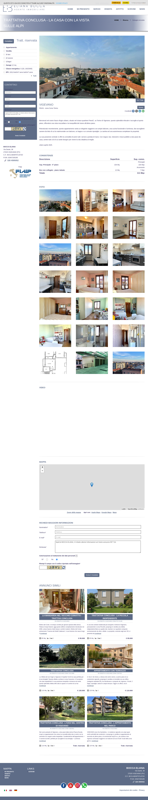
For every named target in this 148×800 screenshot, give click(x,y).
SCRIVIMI (132, 9)
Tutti (34, 76)
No (52, 559)
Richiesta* (42, 547)
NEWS (142, 9)
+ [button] (42, 467)
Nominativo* (43, 527)
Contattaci (9, 41)
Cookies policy (62, 3)
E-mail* (41, 538)
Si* (43, 559)
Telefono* (42, 532)
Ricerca (125, 20)
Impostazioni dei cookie (129, 790)
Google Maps (106, 512)
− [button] (42, 471)
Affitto (120, 9)
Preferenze (116, 3)
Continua (43, 633)
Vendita (108, 9)
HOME (70, 9)
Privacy (142, 790)
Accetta (125, 3)
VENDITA (7, 774)
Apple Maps (95, 512)
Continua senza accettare (138, 3)
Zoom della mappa (74, 512)
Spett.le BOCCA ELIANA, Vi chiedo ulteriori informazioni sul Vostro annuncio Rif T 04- (98, 547)
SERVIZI (96, 9)
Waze (115, 512)
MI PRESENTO (83, 9)
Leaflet (124, 509)
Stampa (141, 107)
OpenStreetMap (132, 509)
